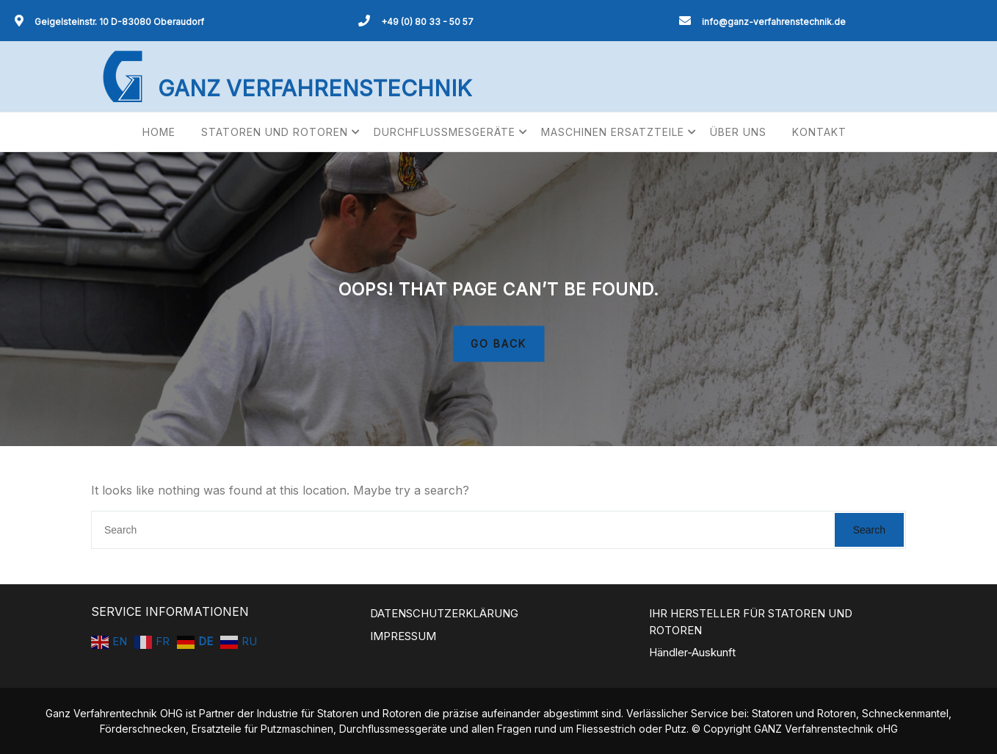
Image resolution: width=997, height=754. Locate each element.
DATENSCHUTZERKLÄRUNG (444, 613)
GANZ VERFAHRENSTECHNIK (314, 88)
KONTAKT (819, 132)
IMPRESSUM (403, 636)
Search (869, 530)
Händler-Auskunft (692, 652)
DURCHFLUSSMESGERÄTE (444, 132)
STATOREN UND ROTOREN (274, 132)
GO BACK (498, 344)
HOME (158, 132)
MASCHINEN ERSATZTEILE (612, 132)
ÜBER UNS (738, 132)
